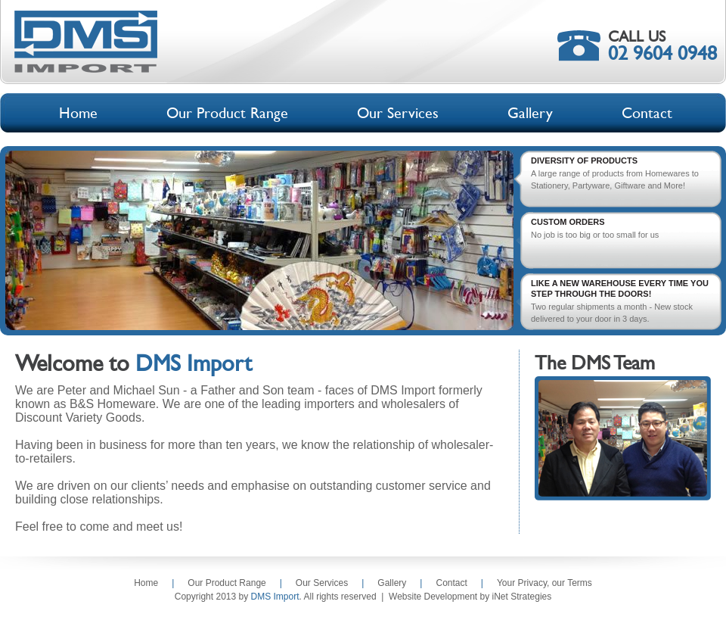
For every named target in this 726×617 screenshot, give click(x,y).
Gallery (391, 583)
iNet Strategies (522, 596)
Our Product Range (226, 583)
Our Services (322, 583)
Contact (451, 583)
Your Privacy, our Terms (544, 583)
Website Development (433, 596)
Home (146, 583)
